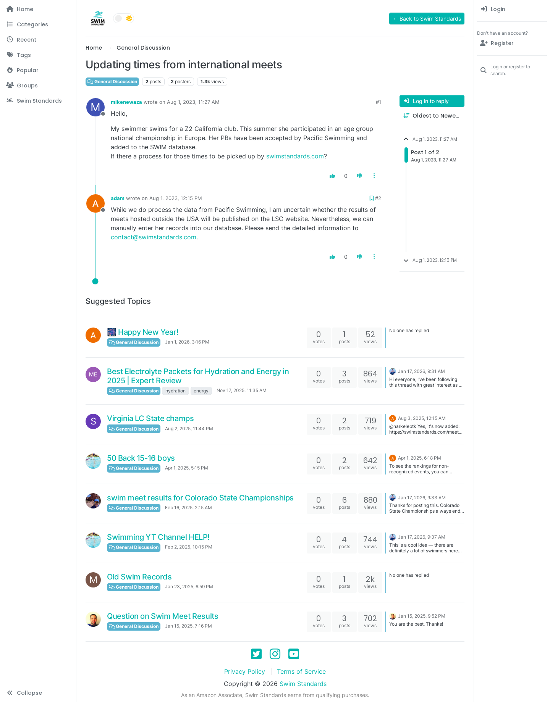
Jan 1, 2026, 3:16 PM (187, 342)
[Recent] (38, 40)
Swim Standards (303, 683)
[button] (38, 693)
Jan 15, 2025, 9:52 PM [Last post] (421, 616)
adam (118, 198)
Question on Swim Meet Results (162, 616)
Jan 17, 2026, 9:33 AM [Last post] (422, 497)
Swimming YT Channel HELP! (158, 537)
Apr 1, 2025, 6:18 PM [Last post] (419, 458)
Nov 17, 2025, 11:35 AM (242, 390)
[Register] (512, 43)
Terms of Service (301, 671)
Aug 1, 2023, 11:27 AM (193, 102)
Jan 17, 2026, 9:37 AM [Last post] (421, 537)
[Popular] (38, 70)
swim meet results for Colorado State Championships (200, 497)
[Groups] (38, 85)
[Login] (512, 9)
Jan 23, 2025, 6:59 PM (189, 586)
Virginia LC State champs (150, 418)
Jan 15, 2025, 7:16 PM (188, 626)
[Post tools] (375, 176)
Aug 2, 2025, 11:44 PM (189, 428)
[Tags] (38, 55)
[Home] (38, 9)
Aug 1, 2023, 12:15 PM (175, 198)
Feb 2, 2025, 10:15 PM (188, 547)
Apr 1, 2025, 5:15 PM (186, 468)
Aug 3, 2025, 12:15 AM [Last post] (422, 418)
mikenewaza (126, 102)
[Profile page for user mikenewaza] (95, 107)
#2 (378, 198)
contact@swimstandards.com (153, 237)
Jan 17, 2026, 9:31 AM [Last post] (421, 371)
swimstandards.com (295, 156)
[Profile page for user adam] (95, 203)
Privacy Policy (244, 671)
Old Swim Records (139, 576)
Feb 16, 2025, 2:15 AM (188, 507)
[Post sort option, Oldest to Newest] (432, 116)
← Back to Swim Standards (427, 18)
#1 (378, 102)
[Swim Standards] (38, 101)
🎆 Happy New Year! (142, 332)
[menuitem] (512, 9)
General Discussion (112, 81)
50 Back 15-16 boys (141, 458)
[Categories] (38, 24)
